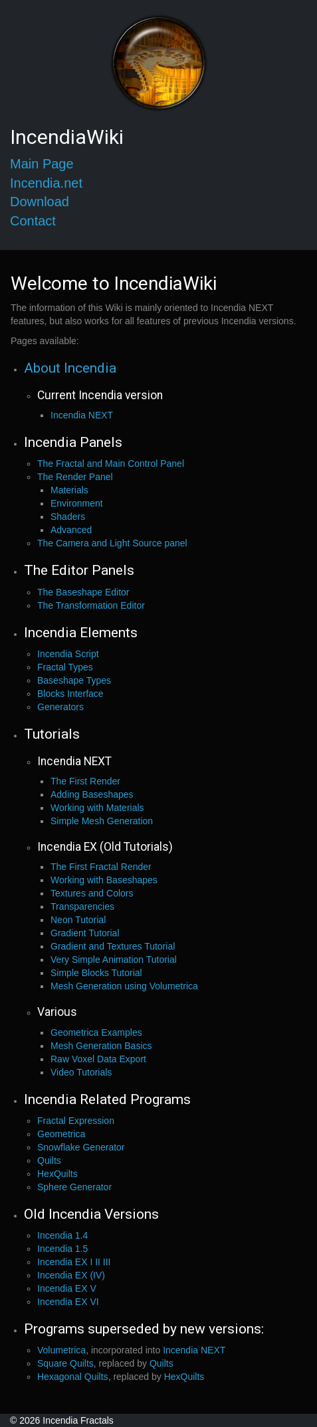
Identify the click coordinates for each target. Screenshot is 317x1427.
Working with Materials (97, 807)
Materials (69, 490)
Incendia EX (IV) (71, 1275)
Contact (33, 221)
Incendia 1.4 (62, 1235)
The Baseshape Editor (83, 592)
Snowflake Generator (81, 1147)
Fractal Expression (75, 1120)
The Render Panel (75, 476)
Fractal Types (65, 667)
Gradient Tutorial (85, 933)
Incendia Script (68, 654)
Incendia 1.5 (62, 1248)
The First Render (85, 781)
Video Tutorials (81, 1072)
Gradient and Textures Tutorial (113, 946)
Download (39, 201)
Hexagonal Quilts (72, 1376)
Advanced (71, 530)
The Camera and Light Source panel (112, 543)
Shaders (68, 516)
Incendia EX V (66, 1288)
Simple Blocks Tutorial (96, 972)
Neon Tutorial (78, 919)
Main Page (42, 163)
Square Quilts (65, 1363)
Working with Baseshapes (104, 880)
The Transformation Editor (91, 605)
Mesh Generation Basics (101, 1045)
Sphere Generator (74, 1187)
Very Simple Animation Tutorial (114, 959)
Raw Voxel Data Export (98, 1059)
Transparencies (82, 906)
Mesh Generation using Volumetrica (124, 986)
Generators (60, 707)
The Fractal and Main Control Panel (110, 463)
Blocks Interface (70, 693)
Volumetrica (61, 1350)
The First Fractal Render (101, 866)
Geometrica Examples (96, 1032)
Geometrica (61, 1134)
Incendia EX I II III (74, 1262)
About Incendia (70, 368)
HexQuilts (57, 1173)
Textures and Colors (92, 893)
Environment (77, 503)
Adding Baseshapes (92, 794)
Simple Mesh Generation (102, 821)
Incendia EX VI (68, 1301)
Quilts (49, 1160)
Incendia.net (46, 183)
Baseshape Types (74, 680)
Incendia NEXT (82, 415)
